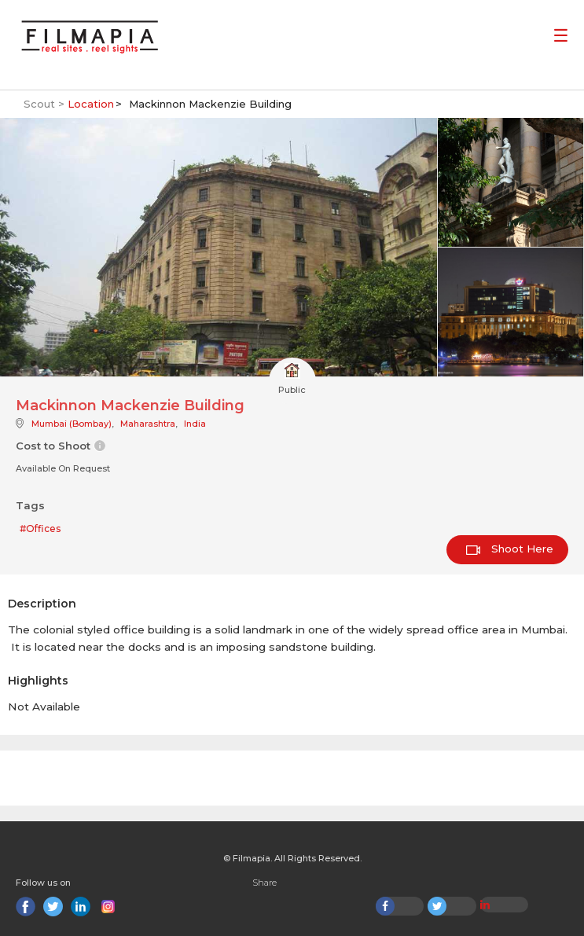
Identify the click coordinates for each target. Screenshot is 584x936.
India (195, 423)
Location (91, 103)
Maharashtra (147, 423)
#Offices (40, 528)
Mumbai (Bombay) (71, 423)
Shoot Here (509, 548)
